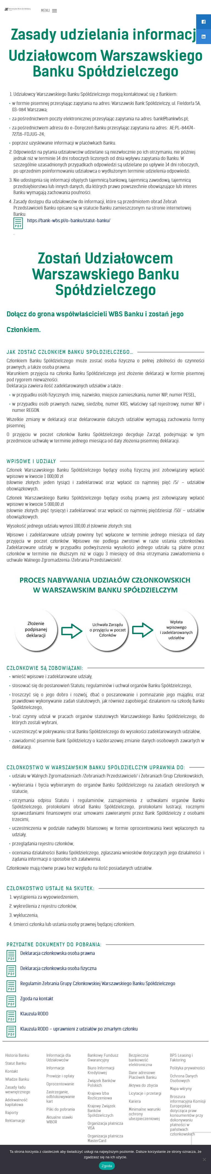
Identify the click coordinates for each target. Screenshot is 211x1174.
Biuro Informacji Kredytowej (101, 1070)
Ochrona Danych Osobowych (184, 1078)
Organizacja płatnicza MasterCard (105, 1138)
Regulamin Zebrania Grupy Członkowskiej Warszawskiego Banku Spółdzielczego (97, 983)
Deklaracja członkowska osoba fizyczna (58, 968)
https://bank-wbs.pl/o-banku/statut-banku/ (68, 220)
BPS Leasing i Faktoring (181, 1057)
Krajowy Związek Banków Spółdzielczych (101, 1111)
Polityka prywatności (187, 1068)
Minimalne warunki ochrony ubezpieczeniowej (144, 1114)
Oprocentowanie (60, 1083)
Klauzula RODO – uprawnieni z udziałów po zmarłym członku (79, 1029)
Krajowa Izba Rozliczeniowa (100, 1095)
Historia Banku (17, 1055)
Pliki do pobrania (60, 1109)
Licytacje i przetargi (145, 1093)
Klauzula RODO (34, 1014)
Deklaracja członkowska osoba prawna (57, 953)
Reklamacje (15, 1120)
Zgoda (107, 1166)
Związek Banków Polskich (101, 1083)
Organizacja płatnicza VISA (105, 1125)
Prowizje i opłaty (60, 1076)
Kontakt (11, 1071)
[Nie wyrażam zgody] (204, 1159)
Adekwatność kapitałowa (16, 1102)
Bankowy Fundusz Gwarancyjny (103, 1057)
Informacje (55, 1068)
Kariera (135, 1101)
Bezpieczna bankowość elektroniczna (140, 1060)
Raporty (11, 1112)
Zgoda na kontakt (36, 998)
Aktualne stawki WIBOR (59, 1119)
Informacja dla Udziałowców (58, 1057)
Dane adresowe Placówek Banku (143, 1075)
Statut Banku (15, 1063)
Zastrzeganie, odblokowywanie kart (60, 1096)
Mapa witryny (181, 1088)
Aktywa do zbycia (143, 1085)
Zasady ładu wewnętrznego (17, 1089)
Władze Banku (17, 1079)
